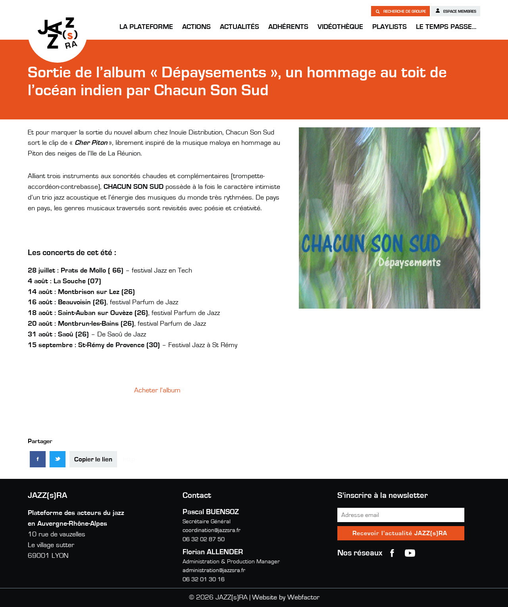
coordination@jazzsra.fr (212, 530)
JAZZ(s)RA (57, 33)
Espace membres (455, 10)
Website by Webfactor (285, 597)
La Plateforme (146, 27)
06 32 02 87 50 (204, 539)
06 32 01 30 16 (204, 579)
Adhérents (288, 27)
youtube (410, 553)
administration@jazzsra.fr (214, 570)
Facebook (392, 553)
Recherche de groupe (400, 11)
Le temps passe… (446, 27)
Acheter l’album (157, 390)
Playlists (389, 27)
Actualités (239, 27)
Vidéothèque (340, 27)
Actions (196, 27)
